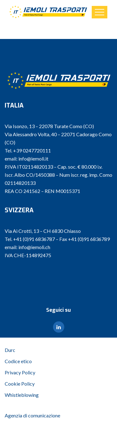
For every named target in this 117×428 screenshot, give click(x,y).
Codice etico (18, 361)
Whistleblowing (22, 395)
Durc (10, 350)
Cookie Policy (20, 384)
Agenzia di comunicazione (32, 415)
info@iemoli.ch (34, 247)
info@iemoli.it (33, 158)
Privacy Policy (20, 372)
